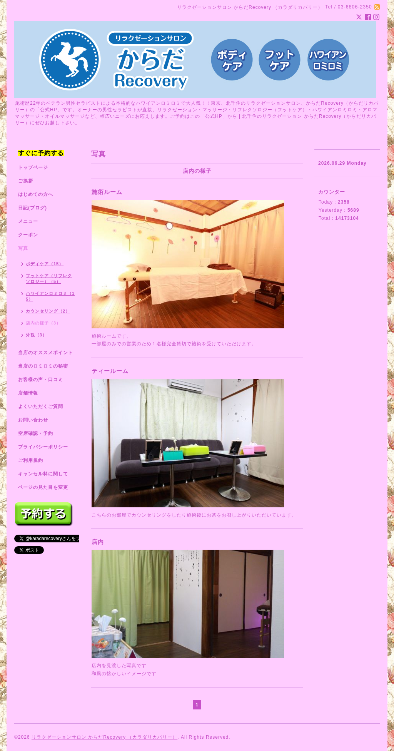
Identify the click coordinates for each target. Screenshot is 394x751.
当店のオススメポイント (45, 352)
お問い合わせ (33, 420)
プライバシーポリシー (43, 447)
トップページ (33, 167)
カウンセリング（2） (48, 311)
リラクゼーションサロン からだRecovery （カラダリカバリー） (104, 737)
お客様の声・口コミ (40, 379)
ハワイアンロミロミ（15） (50, 296)
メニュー (28, 221)
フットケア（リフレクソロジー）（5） (49, 278)
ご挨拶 (25, 181)
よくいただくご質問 (40, 406)
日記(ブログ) (32, 208)
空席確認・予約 (35, 433)
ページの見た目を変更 (43, 487)
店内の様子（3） (43, 323)
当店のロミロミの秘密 (43, 366)
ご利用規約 (30, 460)
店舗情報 (28, 393)
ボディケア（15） (44, 263)
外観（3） (36, 335)
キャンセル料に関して (43, 474)
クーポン (28, 235)
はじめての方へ (35, 194)
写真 (23, 248)
